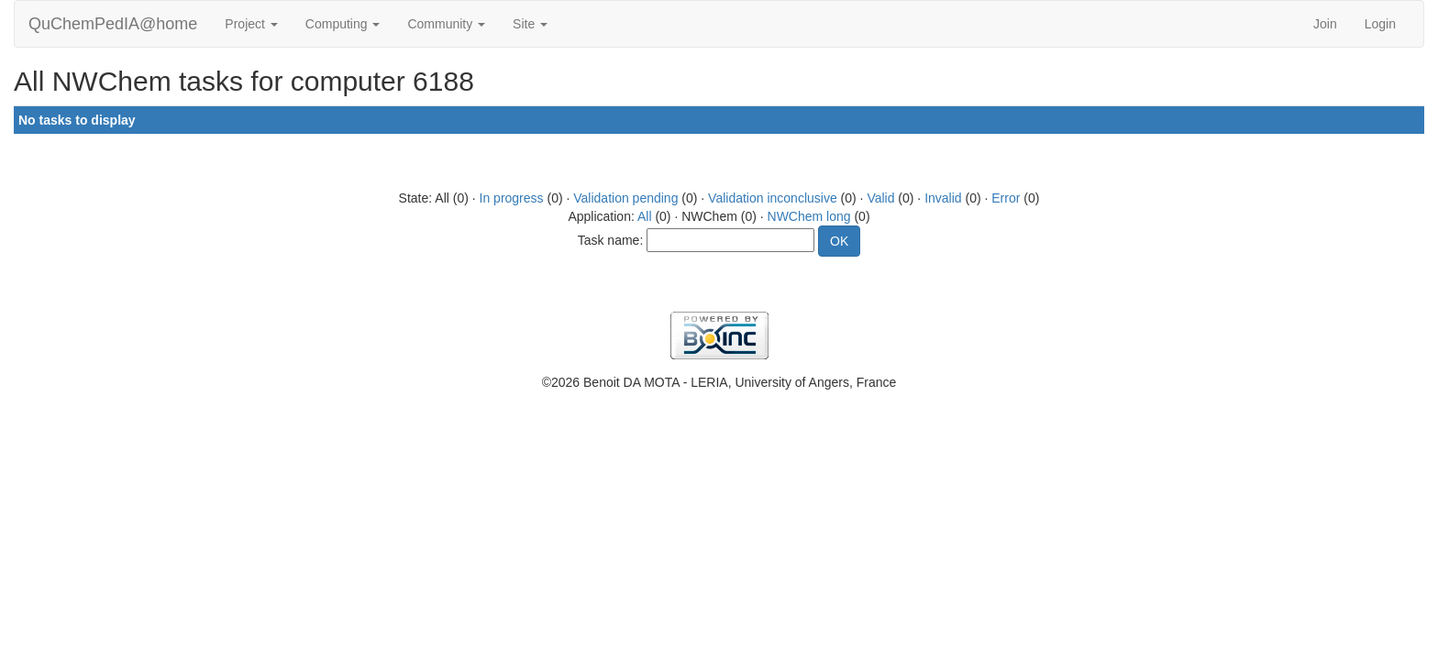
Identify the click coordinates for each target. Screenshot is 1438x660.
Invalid (942, 198)
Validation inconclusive (772, 198)
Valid (880, 198)
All (644, 216)
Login (1380, 23)
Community (446, 23)
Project (251, 23)
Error (1005, 198)
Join (1325, 23)
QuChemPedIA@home (112, 24)
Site (530, 23)
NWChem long (809, 216)
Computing (343, 23)
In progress (512, 198)
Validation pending (625, 198)
